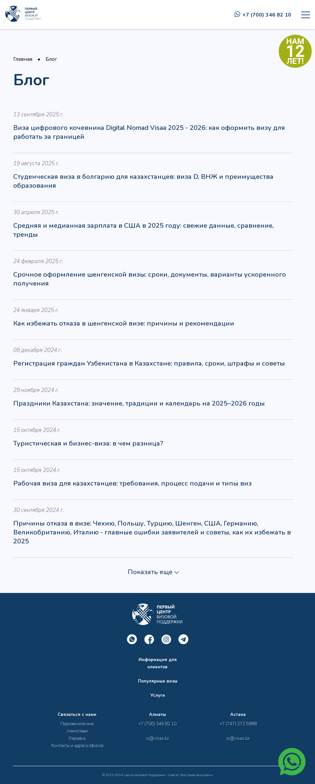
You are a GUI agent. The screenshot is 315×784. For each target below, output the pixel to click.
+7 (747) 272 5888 (238, 724)
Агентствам (77, 731)
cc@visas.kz (157, 738)
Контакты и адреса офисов (77, 746)
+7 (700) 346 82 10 (263, 15)
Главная (22, 59)
